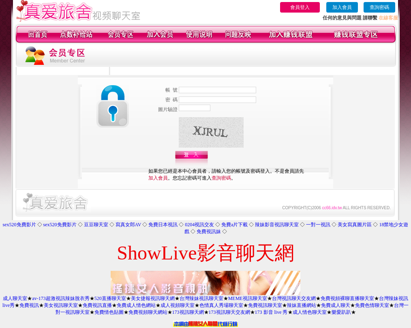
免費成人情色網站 (136, 305)
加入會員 (342, 7)
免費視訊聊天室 (265, 305)
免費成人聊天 (335, 305)
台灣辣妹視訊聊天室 (201, 298)
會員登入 (300, 7)
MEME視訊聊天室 (247, 298)
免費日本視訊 (163, 224)
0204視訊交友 (199, 224)
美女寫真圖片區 (355, 224)
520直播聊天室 (110, 298)
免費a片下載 (234, 224)
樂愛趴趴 (341, 312)
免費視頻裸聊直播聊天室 (347, 298)
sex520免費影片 (19, 224)
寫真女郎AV (128, 224)
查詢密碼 (379, 7)
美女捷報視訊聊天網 (153, 298)
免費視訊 (29, 305)
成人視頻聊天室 (178, 305)
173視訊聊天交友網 (229, 312)
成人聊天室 (15, 298)
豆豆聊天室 (96, 224)
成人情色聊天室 (310, 312)
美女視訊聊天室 (61, 305)
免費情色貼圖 (109, 312)
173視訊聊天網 (188, 312)
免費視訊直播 (97, 305)
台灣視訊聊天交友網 (294, 298)
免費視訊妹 (209, 231)
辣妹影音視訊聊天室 (277, 224)
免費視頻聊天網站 (147, 312)
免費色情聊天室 (372, 305)
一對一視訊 (318, 224)
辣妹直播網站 (301, 305)
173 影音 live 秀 (271, 312)
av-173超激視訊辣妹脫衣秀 (60, 298)
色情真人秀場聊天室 (221, 305)
